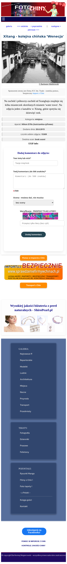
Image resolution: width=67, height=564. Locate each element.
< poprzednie (36, 26)
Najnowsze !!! (26, 355)
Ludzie (23, 374)
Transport (24, 406)
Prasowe (24, 446)
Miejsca (23, 387)
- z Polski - (25, 494)
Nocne (23, 393)
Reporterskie (26, 361)
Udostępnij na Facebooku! (34, 532)
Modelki (24, 368)
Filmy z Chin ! (26, 481)
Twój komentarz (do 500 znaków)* (37, 181)
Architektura (26, 380)
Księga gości (26, 501)
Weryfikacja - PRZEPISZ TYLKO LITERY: (40, 219)
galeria (9, 26)
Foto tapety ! (26, 487)
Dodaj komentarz (33, 236)
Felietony (24, 453)
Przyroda (24, 400)
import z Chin (38, 93)
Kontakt (24, 507)
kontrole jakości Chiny (33, 547)
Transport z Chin (33, 286)
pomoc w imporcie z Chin (33, 543)
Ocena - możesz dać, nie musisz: (33, 202)
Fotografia (25, 434)
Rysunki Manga (27, 474)
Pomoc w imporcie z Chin (33, 259)
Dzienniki (24, 440)
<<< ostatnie (22, 26)
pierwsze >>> (33, 29)
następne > (56, 26)
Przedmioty (25, 412)
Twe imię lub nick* (35, 161)
